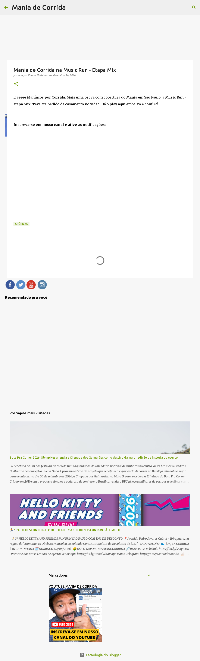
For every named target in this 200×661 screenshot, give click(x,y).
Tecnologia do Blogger (100, 655)
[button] (16, 84)
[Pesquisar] (194, 7)
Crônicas (21, 223)
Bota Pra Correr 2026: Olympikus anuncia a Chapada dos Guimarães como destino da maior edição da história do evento (94, 457)
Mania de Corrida (39, 7)
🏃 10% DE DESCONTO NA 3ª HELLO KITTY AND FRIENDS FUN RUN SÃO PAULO (65, 530)
